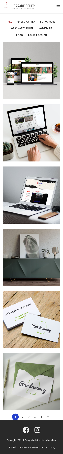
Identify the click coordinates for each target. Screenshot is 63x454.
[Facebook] (26, 430)
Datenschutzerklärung (43, 447)
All (10, 21)
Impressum (25, 447)
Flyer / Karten (26, 21)
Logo (19, 35)
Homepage (45, 28)
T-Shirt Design (37, 35)
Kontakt (13, 447)
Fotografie (47, 21)
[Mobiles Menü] (58, 6)
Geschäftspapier (22, 28)
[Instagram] (37, 430)
